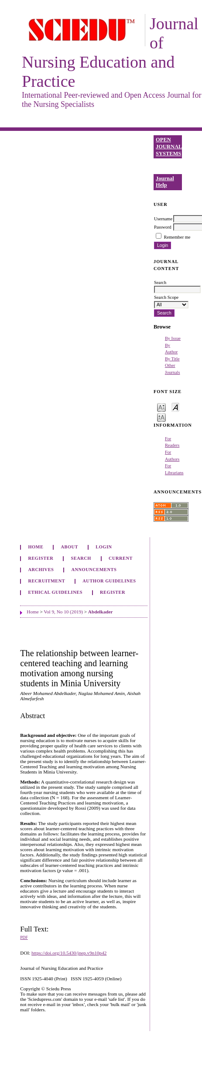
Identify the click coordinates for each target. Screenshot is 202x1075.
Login (104, 546)
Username (163, 218)
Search (81, 558)
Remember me (177, 237)
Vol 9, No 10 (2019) (63, 611)
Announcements (94, 569)
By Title (172, 358)
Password (162, 227)
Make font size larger (161, 417)
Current (121, 558)
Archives (41, 569)
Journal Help (165, 181)
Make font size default (175, 407)
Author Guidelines (109, 581)
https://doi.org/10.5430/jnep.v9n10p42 (68, 952)
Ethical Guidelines (55, 592)
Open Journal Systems (169, 146)
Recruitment (46, 581)
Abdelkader (100, 611)
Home (35, 546)
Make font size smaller (161, 407)
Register (40, 558)
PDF (23, 937)
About (70, 546)
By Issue (173, 338)
